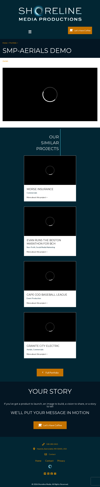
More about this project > (37, 197)
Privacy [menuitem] (61, 460)
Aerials (5, 61)
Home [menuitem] (38, 460)
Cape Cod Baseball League (47, 294)
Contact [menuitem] (49, 460)
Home (5, 43)
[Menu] (30, 31)
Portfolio (13, 43)
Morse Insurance (40, 189)
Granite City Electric (43, 345)
